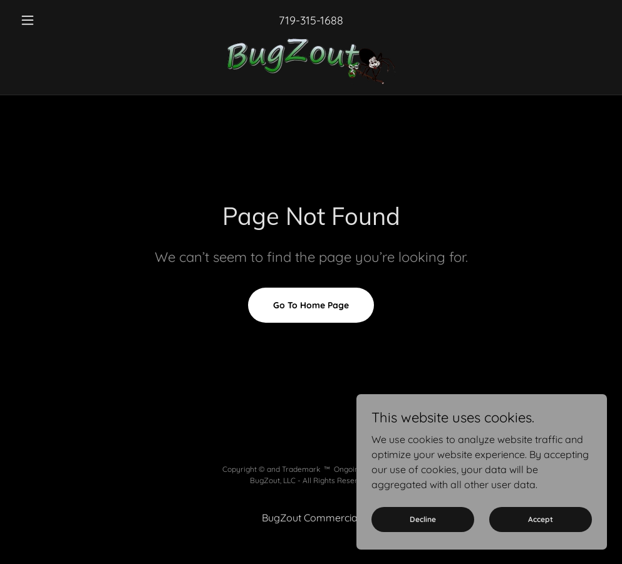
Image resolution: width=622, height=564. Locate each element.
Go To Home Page (311, 305)
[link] (311, 61)
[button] (59, 20)
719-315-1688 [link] (311, 20)
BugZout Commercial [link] (311, 517)
